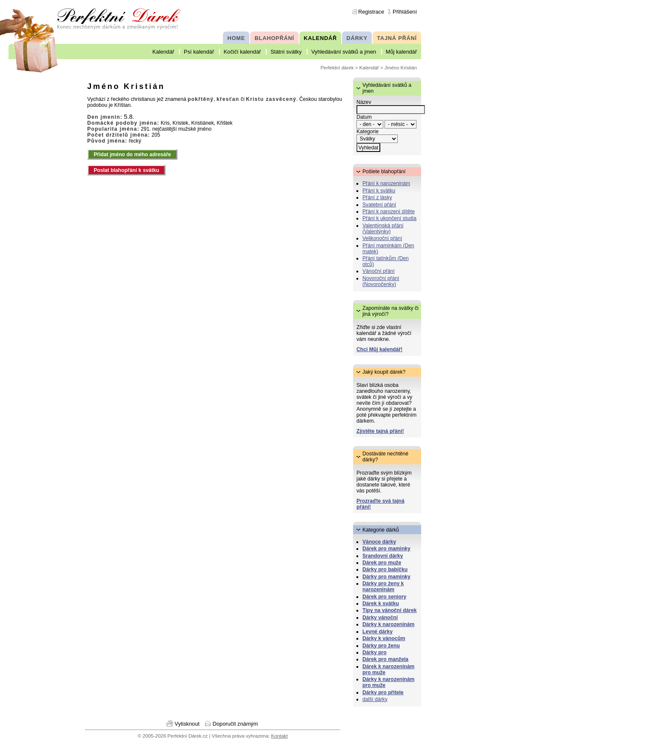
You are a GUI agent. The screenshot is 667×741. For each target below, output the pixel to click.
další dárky (375, 699)
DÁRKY (356, 38)
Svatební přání (379, 205)
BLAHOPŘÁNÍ (274, 38)
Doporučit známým (235, 724)
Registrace (371, 12)
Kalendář (163, 52)
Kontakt (279, 735)
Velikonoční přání (382, 238)
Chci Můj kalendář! (379, 349)
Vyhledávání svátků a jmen (343, 52)
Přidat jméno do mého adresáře (132, 154)
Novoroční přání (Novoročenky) (380, 281)
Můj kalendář (401, 52)
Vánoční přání (378, 271)
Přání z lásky (377, 197)
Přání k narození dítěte (388, 212)
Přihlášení (405, 12)
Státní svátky (286, 52)
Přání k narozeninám (386, 183)
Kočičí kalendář (242, 52)
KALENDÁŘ (320, 38)
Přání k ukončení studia (389, 218)
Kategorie (367, 131)
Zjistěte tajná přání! (380, 431)
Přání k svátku (378, 191)
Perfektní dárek (336, 67)
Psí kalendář (199, 52)
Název (363, 102)
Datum (364, 117)
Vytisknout (187, 724)
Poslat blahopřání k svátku (126, 170)
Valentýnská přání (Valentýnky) (382, 229)
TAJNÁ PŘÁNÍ (397, 38)
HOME (236, 38)
